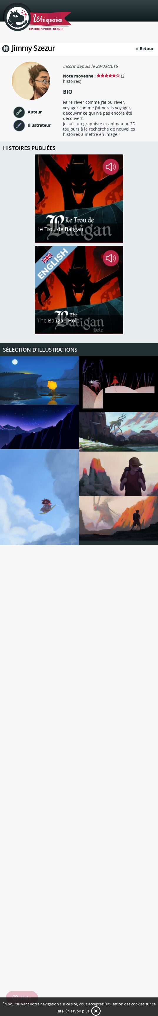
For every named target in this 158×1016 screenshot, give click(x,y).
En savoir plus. (77, 1011)
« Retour (145, 48)
